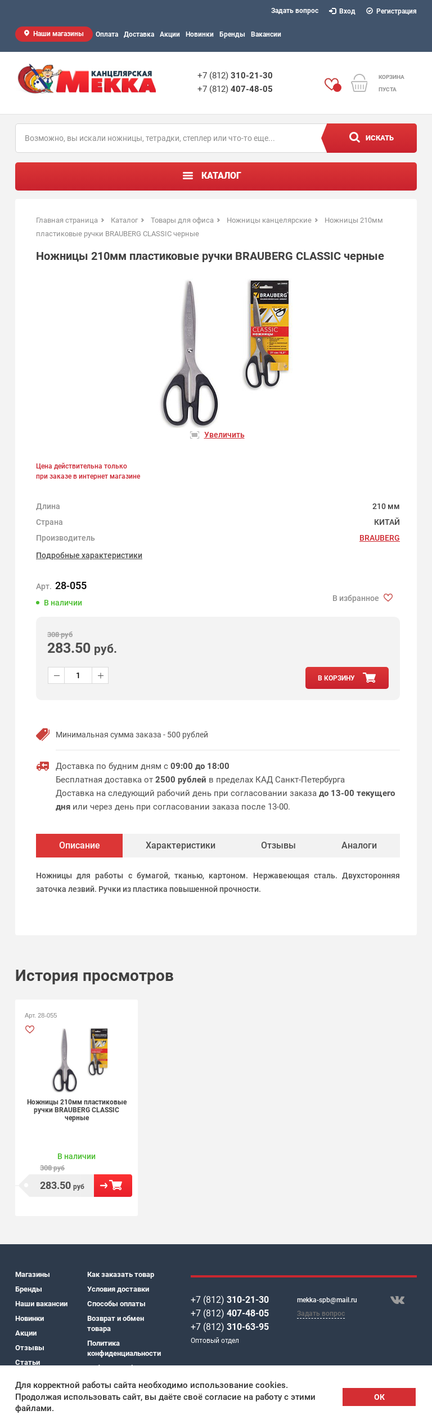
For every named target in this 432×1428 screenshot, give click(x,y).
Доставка (139, 34)
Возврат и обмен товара (115, 1323)
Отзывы (29, 1347)
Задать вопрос (294, 11)
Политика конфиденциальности (123, 1348)
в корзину (336, 678)
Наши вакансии (41, 1303)
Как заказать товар (120, 1274)
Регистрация (392, 11)
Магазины (32, 1274)
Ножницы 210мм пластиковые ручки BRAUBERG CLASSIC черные (77, 1110)
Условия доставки (118, 1289)
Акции (170, 34)
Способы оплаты (116, 1303)
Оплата (107, 34)
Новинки (200, 34)
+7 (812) (235, 75)
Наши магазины (58, 34)
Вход (343, 11)
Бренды (232, 34)
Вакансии (266, 34)
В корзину (113, 1185)
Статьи (27, 1362)
